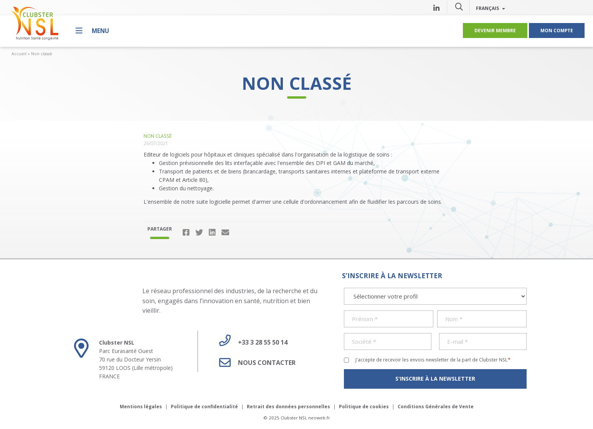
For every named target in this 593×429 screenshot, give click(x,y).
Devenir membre (495, 30)
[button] (459, 6)
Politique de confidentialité (204, 406)
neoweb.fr (319, 418)
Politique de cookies (364, 406)
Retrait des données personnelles (288, 406)
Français (490, 8)
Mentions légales (141, 406)
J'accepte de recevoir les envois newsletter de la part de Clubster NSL (433, 359)
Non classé (41, 53)
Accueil (19, 53)
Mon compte (556, 30)
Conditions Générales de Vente (436, 406)
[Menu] (92, 30)
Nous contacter (254, 362)
